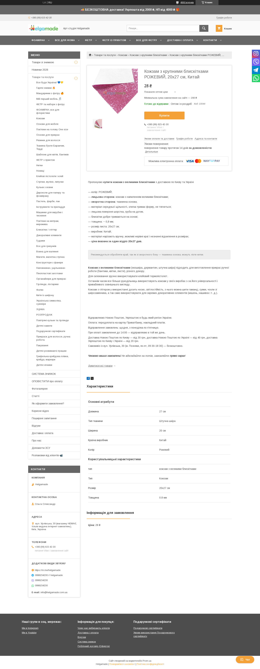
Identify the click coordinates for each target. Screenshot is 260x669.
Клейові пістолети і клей (49, 176)
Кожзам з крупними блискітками (148, 55)
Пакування (42, 345)
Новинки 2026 (40, 69)
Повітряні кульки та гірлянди (52, 320)
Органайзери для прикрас (51, 278)
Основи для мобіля (47, 124)
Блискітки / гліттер (46, 229)
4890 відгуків (187, 2)
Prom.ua (147, 661)
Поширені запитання (44, 418)
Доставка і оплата (180, 40)
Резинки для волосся (48, 140)
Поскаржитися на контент (122, 664)
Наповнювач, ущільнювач (50, 268)
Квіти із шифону (45, 295)
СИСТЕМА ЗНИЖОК (44, 373)
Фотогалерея (39, 388)
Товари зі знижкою (43, 62)
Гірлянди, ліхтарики (47, 284)
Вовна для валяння (47, 251)
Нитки (39, 165)
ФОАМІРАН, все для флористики (47, 111)
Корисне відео (40, 410)
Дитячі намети (44, 325)
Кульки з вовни (44, 187)
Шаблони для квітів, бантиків (52, 154)
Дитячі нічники (44, 365)
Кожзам (122, 55)
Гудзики (40, 240)
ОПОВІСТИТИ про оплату (47, 381)
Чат (245, 659)
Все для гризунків (46, 246)
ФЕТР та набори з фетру (50, 104)
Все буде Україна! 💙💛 (49, 82)
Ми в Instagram (30, 628)
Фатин (39, 289)
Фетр (88, 40)
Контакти (210, 40)
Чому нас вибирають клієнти (94, 628)
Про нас (36, 440)
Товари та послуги (105, 55)
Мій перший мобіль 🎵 (48, 99)
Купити (164, 115)
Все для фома (65, 40)
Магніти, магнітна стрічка (50, 257)
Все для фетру (146, 40)
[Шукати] (203, 28)
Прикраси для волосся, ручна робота (53, 338)
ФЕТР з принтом (45, 160)
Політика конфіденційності (150, 664)
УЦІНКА (40, 309)
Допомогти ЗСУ (41, 447)
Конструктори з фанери (49, 262)
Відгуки (36, 425)
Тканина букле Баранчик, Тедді (50, 147)
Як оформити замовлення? (48, 403)
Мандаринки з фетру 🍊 (50, 93)
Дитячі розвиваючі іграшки (51, 350)
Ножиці (40, 170)
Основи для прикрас (48, 134)
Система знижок (87, 641)
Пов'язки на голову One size (52, 129)
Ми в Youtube (29, 632)
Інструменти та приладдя (50, 207)
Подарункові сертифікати (50, 331)
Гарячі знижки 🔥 (45, 88)
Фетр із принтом (114, 40)
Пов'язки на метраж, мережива (47, 223)
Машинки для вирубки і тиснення (49, 214)
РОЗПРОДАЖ (44, 314)
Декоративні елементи (48, 235)
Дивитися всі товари (100, 365)
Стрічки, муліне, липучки (50, 181)
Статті (35, 396)
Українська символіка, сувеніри (48, 302)
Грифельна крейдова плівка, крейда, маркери (52, 358)
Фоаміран (38, 40)
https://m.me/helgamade (47, 570)
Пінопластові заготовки (49, 273)
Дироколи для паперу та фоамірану (50, 194)
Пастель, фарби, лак (48, 201)
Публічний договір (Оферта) (94, 646)
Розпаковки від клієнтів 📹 (47, 455)
